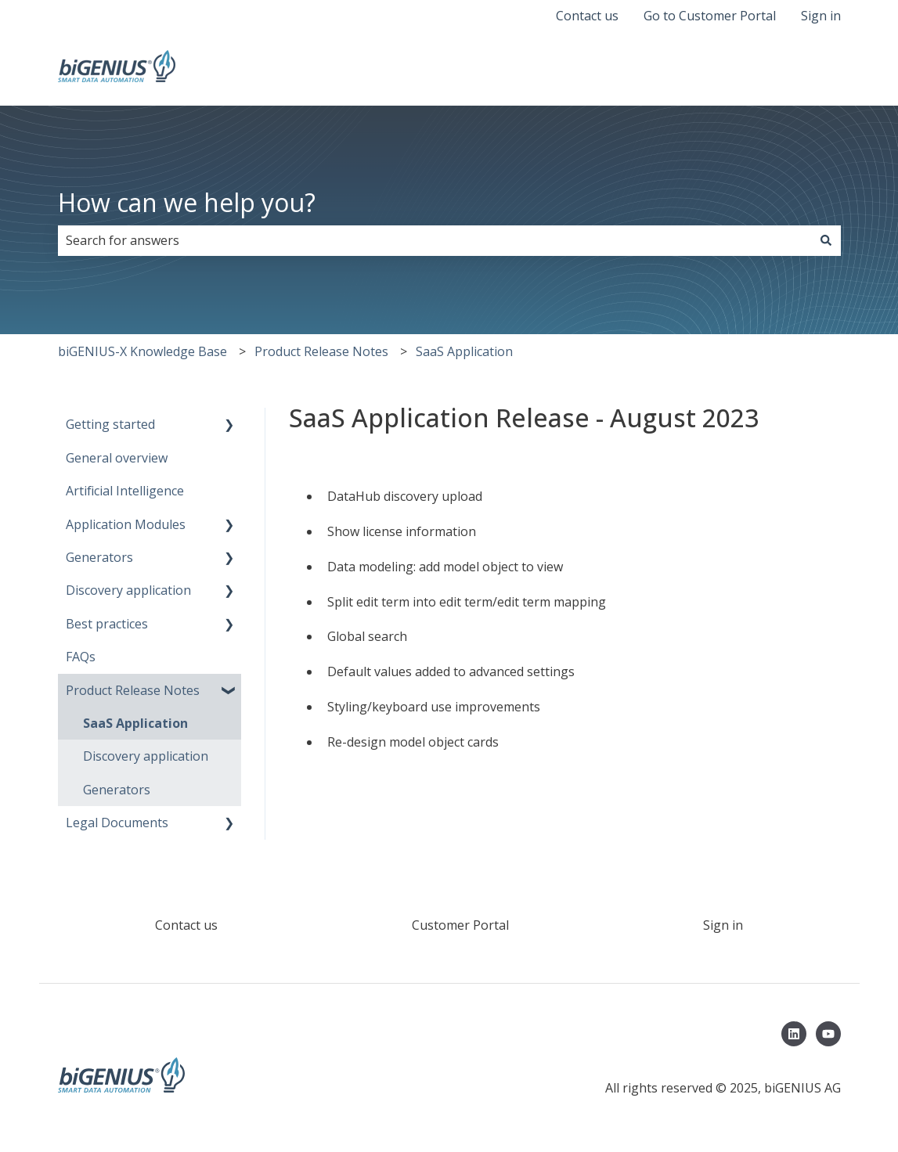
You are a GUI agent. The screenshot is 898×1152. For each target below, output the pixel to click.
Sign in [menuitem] (723, 925)
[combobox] (434, 240)
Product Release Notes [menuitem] (133, 690)
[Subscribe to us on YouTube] (828, 1033)
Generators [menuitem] (99, 557)
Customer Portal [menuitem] (460, 925)
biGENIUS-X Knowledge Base (142, 351)
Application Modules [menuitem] (126, 524)
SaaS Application (464, 351)
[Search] (826, 240)
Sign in (821, 15)
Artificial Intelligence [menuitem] (125, 490)
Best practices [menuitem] (107, 623)
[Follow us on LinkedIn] (793, 1033)
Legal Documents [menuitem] (117, 822)
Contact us (587, 15)
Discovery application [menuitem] (128, 590)
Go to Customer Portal (710, 15)
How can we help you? (187, 202)
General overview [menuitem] (117, 457)
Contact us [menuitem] (186, 925)
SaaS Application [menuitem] (135, 723)
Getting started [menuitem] (110, 424)
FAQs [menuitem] (81, 656)
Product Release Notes (321, 351)
